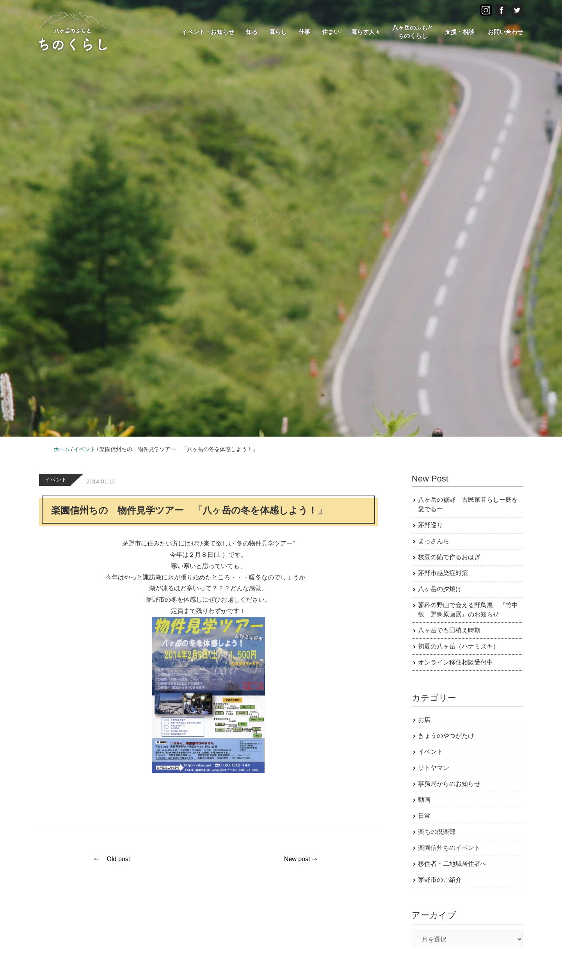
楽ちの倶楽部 (436, 831)
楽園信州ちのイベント (449, 847)
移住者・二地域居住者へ (452, 863)
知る (252, 31)
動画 (424, 799)
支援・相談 (459, 31)
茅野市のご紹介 (440, 879)
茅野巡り (430, 525)
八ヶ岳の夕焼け (440, 589)
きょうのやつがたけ (446, 735)
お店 (424, 719)
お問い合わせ (505, 31)
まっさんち (433, 541)
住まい (331, 31)
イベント (56, 479)
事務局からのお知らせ (449, 783)
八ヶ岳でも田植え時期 (449, 630)
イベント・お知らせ (207, 31)
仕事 (304, 31)
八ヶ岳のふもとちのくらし (412, 31)
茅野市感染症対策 (443, 573)
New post (297, 859)
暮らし (278, 31)
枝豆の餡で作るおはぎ (449, 557)
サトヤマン (433, 767)
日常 (424, 815)
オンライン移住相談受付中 (455, 662)
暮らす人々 (366, 31)
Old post (118, 859)
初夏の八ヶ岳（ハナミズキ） (458, 646)
